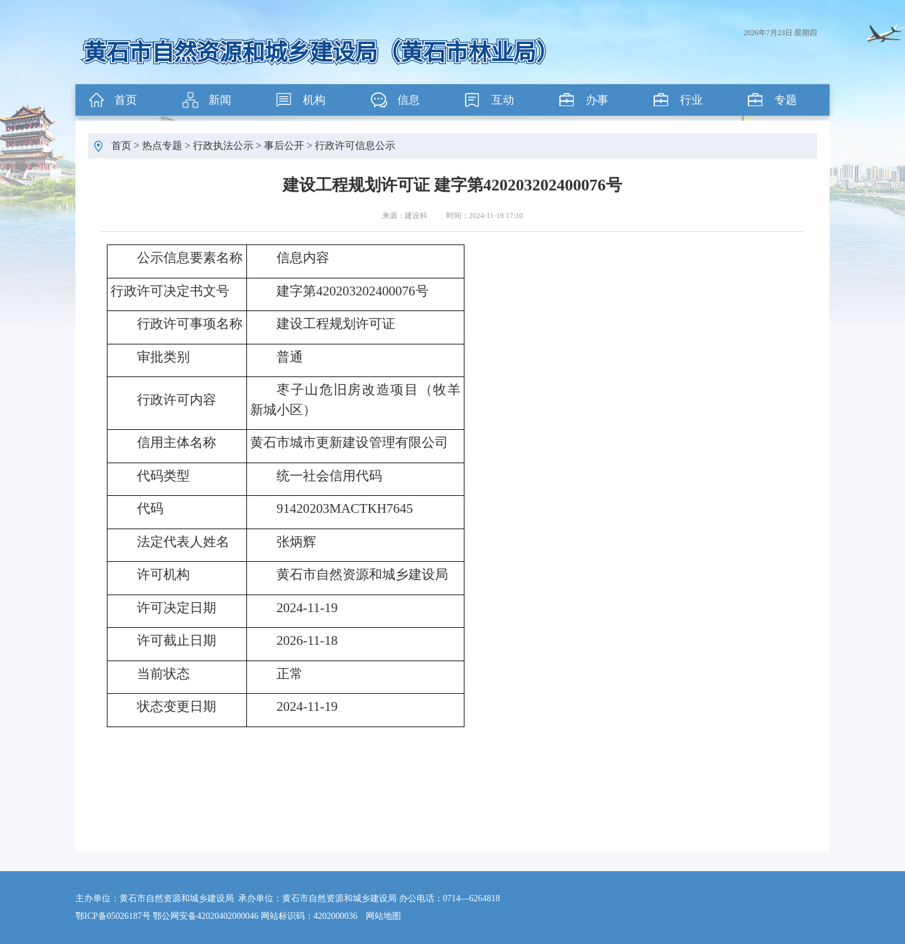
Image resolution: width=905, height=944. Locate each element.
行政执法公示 (223, 145)
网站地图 (383, 916)
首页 (125, 100)
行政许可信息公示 (355, 145)
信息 (408, 100)
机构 (314, 100)
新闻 (220, 100)
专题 (785, 100)
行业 (691, 100)
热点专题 (162, 145)
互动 (502, 100)
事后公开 (284, 145)
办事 (597, 100)
